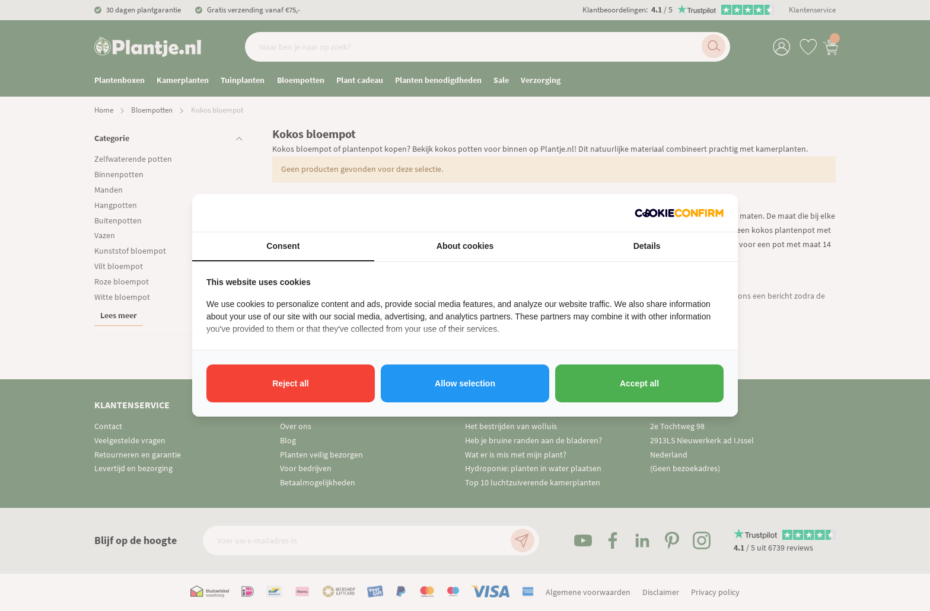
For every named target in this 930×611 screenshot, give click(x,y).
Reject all (290, 383)
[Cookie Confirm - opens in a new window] (679, 213)
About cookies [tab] (465, 246)
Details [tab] (647, 246)
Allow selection (465, 383)
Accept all (639, 383)
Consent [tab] (283, 246)
